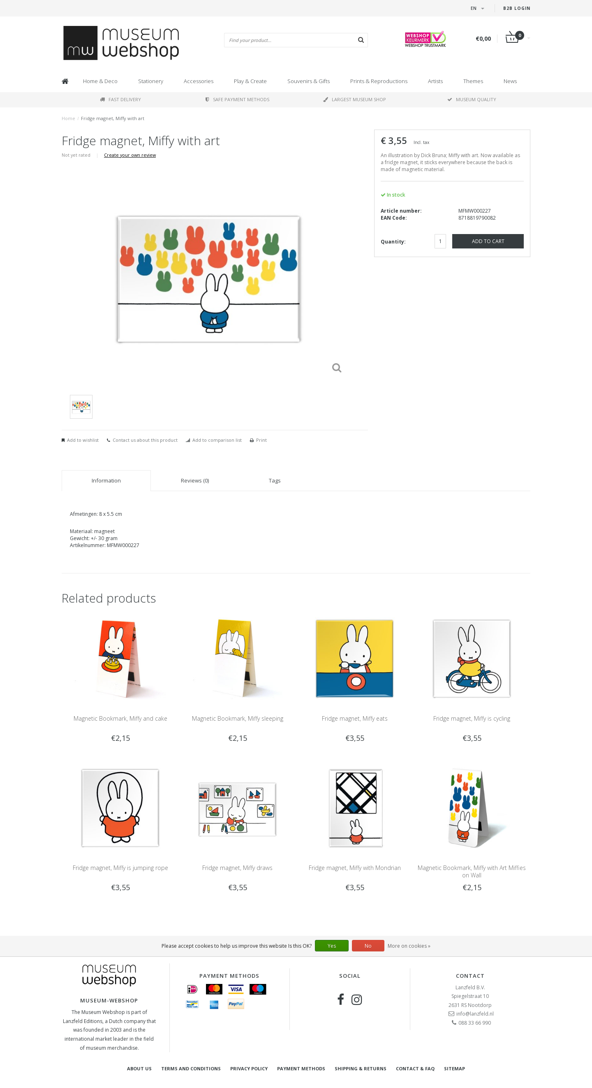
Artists (435, 81)
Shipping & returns (360, 1068)
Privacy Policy (249, 1068)
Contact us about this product (145, 440)
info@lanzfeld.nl (475, 1013)
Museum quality (471, 99)
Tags (275, 480)
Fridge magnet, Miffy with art (112, 118)
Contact (470, 975)
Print (261, 440)
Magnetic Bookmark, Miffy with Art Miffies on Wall (472, 871)
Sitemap (454, 1068)
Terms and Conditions (191, 1068)
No (368, 945)
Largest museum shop (354, 99)
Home (68, 118)
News (510, 81)
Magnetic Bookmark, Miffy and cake (120, 718)
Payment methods (301, 1068)
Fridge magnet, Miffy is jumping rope (120, 868)
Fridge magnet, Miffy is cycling (471, 718)
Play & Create (250, 81)
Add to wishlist (83, 440)
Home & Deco (100, 81)
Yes (332, 945)
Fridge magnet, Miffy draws (237, 868)
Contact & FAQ (415, 1068)
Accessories (198, 81)
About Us (139, 1068)
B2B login (516, 8)
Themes (473, 81)
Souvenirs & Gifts (308, 81)
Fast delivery (120, 99)
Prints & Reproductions (378, 81)
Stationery (150, 81)
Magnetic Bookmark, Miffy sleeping (237, 718)
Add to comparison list (217, 440)
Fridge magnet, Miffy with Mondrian (355, 868)
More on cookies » (409, 945)
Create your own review (130, 155)
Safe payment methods (237, 99)
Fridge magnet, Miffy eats (355, 718)
